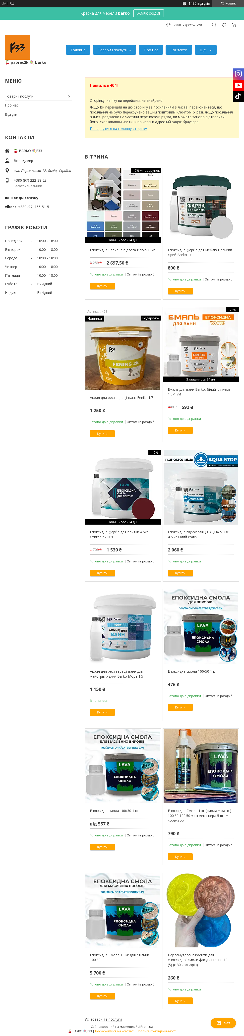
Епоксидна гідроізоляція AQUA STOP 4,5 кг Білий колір (198, 534)
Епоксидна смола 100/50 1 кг (192, 671)
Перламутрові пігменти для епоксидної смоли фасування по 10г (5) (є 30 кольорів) (198, 960)
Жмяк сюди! (148, 13)
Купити (102, 286)
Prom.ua (146, 1026)
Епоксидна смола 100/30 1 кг (114, 810)
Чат (223, 1023)
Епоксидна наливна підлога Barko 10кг (122, 250)
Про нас (151, 49)
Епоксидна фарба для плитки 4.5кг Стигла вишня (119, 534)
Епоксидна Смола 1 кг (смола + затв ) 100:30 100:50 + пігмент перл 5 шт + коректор (199, 815)
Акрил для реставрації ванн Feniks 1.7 (121, 397)
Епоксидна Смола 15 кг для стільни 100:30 (119, 957)
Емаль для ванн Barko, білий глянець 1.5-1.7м (199, 392)
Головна (78, 49)
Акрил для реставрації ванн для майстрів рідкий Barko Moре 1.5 (116, 674)
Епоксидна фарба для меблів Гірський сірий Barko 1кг (200, 252)
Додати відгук (224, 25)
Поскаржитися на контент (114, 1031)
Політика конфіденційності (156, 1031)
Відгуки (11, 114)
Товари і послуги (112, 49)
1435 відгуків (199, 3)
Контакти (179, 49)
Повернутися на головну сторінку (118, 128)
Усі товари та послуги (103, 1019)
